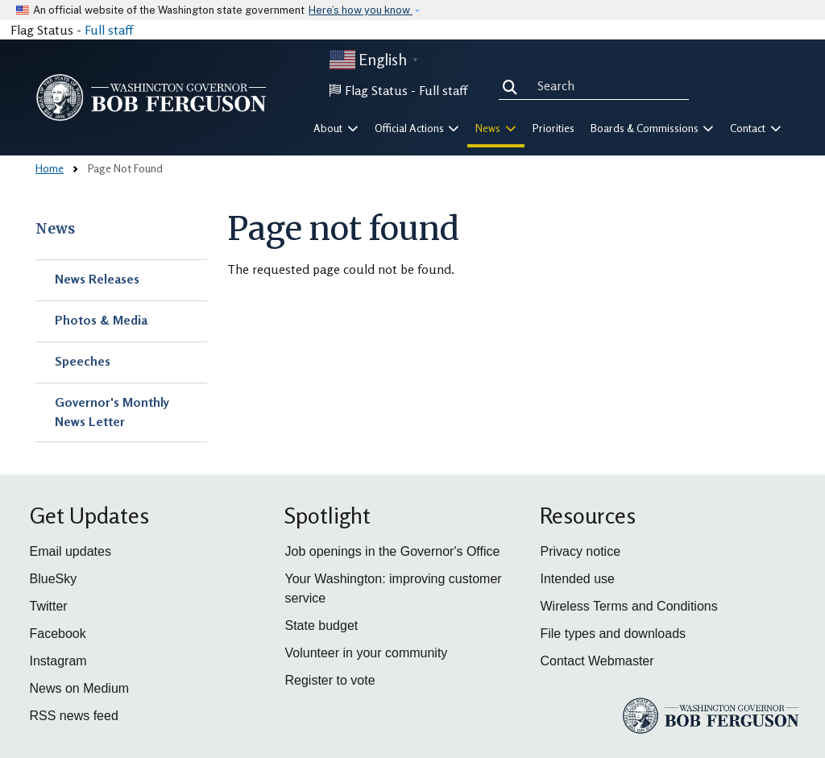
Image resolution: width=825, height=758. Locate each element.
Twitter (49, 606)
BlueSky (53, 579)
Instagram (58, 661)
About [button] (336, 128)
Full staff (109, 30)
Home (49, 168)
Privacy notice (580, 551)
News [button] (495, 128)
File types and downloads (613, 633)
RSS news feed (74, 716)
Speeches (82, 361)
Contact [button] (755, 128)
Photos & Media (101, 320)
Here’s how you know (360, 10)
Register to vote (329, 680)
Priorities (553, 128)
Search (513, 85)
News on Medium (80, 688)
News (55, 229)
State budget (321, 625)
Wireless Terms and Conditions (628, 606)
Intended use (577, 579)
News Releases (97, 279)
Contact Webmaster (596, 661)
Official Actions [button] (417, 128)
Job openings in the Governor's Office (392, 551)
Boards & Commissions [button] (653, 128)
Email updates (70, 551)
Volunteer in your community (365, 653)
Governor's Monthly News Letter (112, 411)
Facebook (58, 633)
